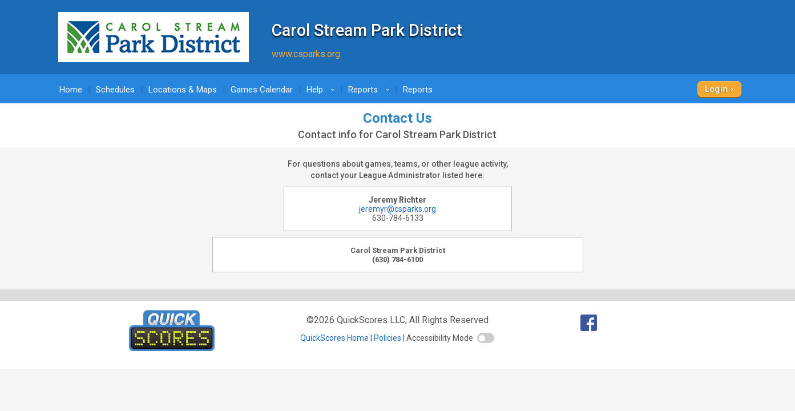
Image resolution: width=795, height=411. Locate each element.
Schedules (115, 89)
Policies (387, 337)
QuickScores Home (334, 337)
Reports (370, 89)
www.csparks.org (306, 54)
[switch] (485, 338)
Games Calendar (262, 89)
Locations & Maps (182, 89)
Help (322, 89)
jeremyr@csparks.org (397, 208)
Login (716, 89)
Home (70, 89)
